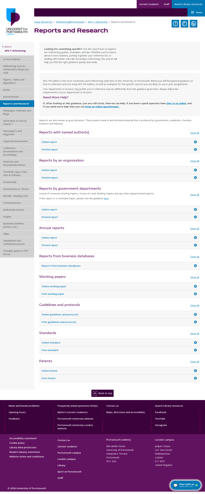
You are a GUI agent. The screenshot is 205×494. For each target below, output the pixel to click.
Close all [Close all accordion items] (194, 132)
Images (7, 216)
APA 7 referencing (97, 21)
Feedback (14, 418)
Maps (6, 233)
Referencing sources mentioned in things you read (16, 69)
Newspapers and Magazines (12, 132)
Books (6, 89)
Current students (149, 4)
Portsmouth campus (69, 452)
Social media (9, 182)
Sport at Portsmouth (69, 471)
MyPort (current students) (72, 412)
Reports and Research (16, 103)
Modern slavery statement (24, 451)
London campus (67, 459)
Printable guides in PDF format (15, 252)
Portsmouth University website (75, 418)
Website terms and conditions (26, 456)
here (106, 198)
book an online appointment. (102, 106)
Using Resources (43, 21)
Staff (166, 4)
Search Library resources (188, 4)
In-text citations (11, 59)
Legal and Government (15, 141)
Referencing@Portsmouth (70, 21)
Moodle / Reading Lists (15, 195)
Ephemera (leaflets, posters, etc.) (13, 225)
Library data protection (22, 447)
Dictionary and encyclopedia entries (14, 163)
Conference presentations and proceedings (13, 151)
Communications (12, 202)
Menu (196, 12)
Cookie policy (17, 442)
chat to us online (176, 103)
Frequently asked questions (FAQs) (78, 405)
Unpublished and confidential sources (14, 242)
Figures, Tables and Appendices (13, 81)
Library (61, 465)
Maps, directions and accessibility (125, 412)
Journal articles (11, 96)
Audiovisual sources (13, 209)
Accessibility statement (23, 438)
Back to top (102, 393)
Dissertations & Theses (16, 188)
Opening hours (17, 412)
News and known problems (24, 405)
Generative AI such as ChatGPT (15, 122)
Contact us (112, 405)
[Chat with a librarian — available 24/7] (185, 485)
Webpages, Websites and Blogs (17, 112)
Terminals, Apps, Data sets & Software (15, 173)
